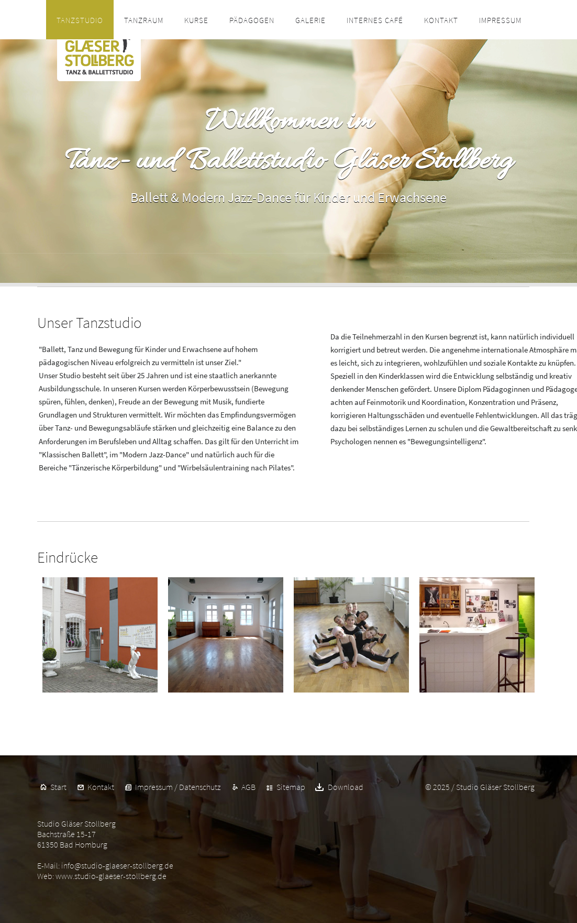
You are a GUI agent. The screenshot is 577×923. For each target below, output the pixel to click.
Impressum (500, 20)
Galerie (310, 20)
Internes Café (375, 20)
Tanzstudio (80, 20)
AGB (248, 787)
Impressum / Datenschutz (177, 787)
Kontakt (441, 20)
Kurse (196, 20)
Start (58, 787)
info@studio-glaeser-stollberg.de (117, 865)
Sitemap (290, 787)
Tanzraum (143, 20)
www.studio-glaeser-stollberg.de (111, 876)
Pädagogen (251, 20)
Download (344, 787)
